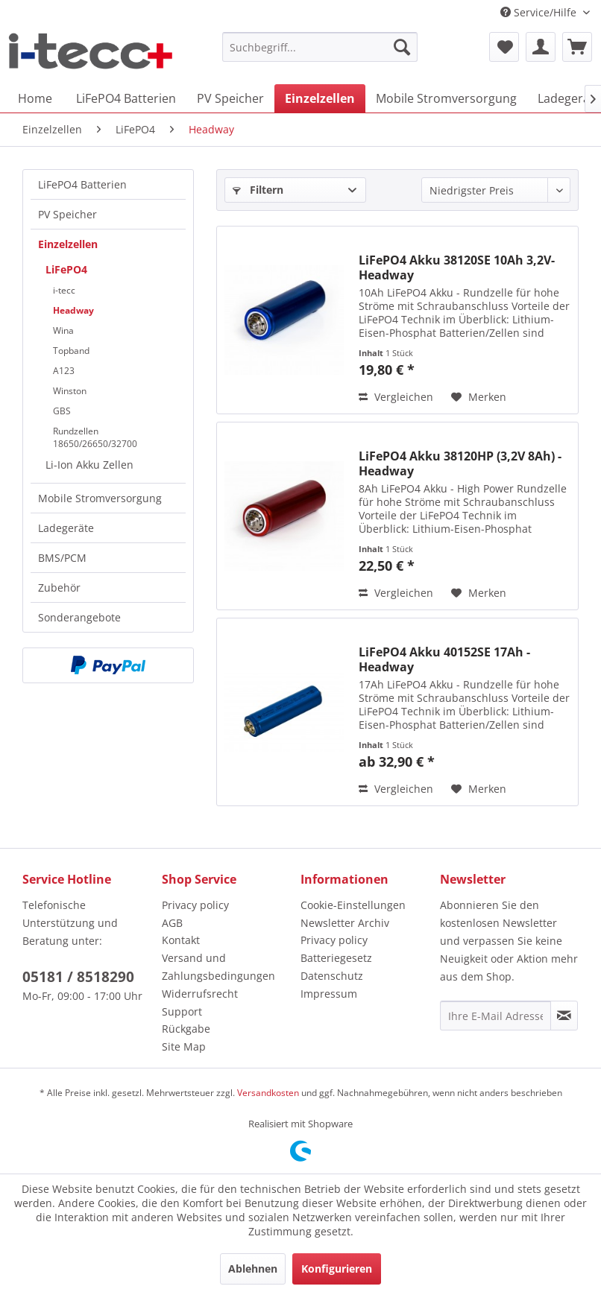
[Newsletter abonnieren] (564, 1015)
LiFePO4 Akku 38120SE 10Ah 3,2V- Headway (457, 267)
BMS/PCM (62, 558)
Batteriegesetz (336, 958)
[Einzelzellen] (319, 98)
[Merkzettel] (504, 47)
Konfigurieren (336, 1268)
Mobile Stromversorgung (100, 498)
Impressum (328, 994)
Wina (63, 330)
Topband (71, 350)
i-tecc (64, 290)
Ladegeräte (66, 528)
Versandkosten (268, 1092)
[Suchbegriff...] (320, 47)
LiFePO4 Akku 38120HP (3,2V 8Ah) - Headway (460, 463)
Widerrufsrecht (200, 994)
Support (182, 1011)
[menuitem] (320, 47)
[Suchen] (402, 47)
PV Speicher (67, 214)
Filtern (258, 190)
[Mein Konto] (541, 47)
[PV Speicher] (230, 98)
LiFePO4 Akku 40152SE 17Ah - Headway (444, 659)
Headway (73, 310)
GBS (62, 411)
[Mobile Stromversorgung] (446, 98)
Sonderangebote (79, 617)
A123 (64, 370)
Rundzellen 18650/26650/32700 (95, 437)
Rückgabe (186, 1029)
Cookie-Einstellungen (353, 905)
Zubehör (59, 587)
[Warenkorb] (577, 47)
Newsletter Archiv (344, 923)
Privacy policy (195, 905)
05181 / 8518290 (78, 977)
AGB (172, 923)
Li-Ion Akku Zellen (89, 464)
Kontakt (181, 940)
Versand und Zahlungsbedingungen (218, 967)
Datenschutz (331, 976)
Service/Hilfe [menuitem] (539, 12)
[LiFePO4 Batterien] (126, 98)
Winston (69, 390)
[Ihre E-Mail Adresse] (495, 1015)
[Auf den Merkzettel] (478, 397)
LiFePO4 (66, 269)
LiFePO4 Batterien (82, 184)
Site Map (184, 1046)
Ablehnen (252, 1268)
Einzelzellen (68, 244)
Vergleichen (396, 397)
